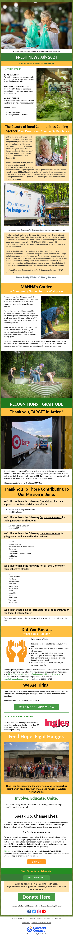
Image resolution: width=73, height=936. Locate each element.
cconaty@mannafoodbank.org (16, 679)
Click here (8, 851)
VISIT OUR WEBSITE (36, 878)
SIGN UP (36, 862)
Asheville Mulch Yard (52, 341)
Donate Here (36, 897)
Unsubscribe (26, 923)
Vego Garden (23, 341)
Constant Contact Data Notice (41, 923)
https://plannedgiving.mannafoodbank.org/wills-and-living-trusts (35, 674)
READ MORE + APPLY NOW (36, 707)
